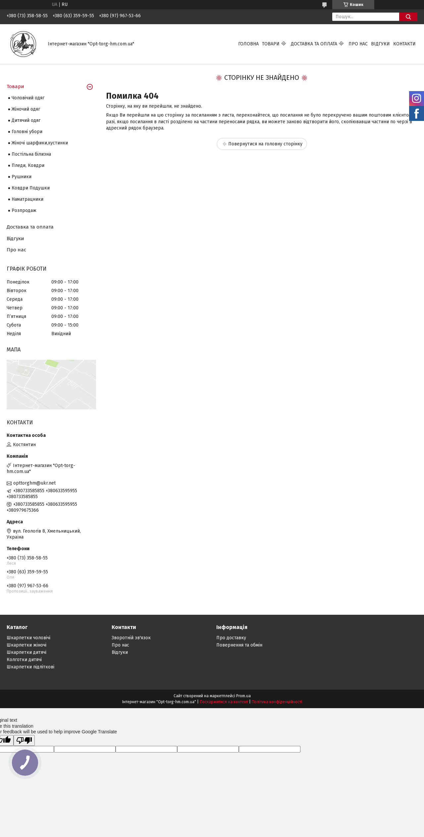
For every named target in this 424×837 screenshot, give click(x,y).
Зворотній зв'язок (131, 638)
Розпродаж (24, 210)
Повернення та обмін (239, 645)
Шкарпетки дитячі (26, 652)
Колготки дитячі (24, 659)
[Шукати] (408, 17)
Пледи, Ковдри (28, 165)
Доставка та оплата (314, 44)
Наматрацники (27, 199)
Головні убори (27, 131)
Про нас (358, 44)
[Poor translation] (24, 740)
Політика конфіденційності (277, 702)
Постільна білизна (31, 154)
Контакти (404, 44)
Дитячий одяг (26, 120)
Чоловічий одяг (28, 98)
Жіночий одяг (26, 109)
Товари (271, 44)
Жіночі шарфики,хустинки (40, 143)
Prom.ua (243, 696)
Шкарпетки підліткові (30, 667)
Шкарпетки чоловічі (28, 638)
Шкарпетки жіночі (26, 645)
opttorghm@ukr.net (34, 483)
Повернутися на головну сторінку (265, 144)
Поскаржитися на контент (224, 702)
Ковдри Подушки (31, 188)
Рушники (21, 177)
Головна (248, 44)
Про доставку (231, 638)
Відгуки (380, 44)
